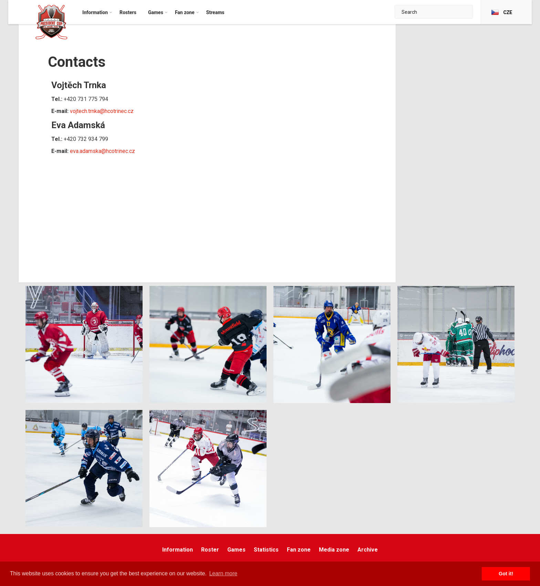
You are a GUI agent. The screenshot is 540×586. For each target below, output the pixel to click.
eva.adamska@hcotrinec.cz (102, 151)
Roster (210, 549)
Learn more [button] (223, 573)
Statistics (266, 549)
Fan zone (299, 549)
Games (236, 549)
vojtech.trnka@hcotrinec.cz (102, 111)
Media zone (334, 549)
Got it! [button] (506, 573)
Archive (367, 549)
